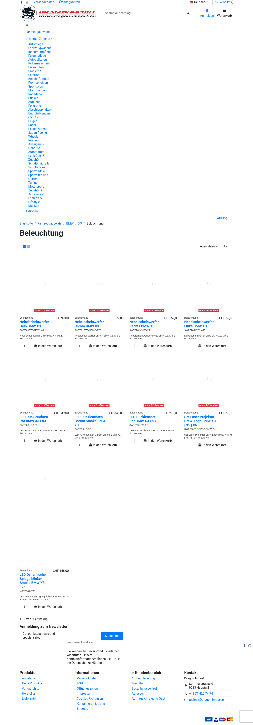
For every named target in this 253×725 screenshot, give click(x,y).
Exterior (33, 75)
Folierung (34, 106)
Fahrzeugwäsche (39, 48)
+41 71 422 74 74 (201, 693)
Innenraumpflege (39, 52)
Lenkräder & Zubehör (36, 157)
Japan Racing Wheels (37, 134)
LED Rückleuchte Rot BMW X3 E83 (142, 419)
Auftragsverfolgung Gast (148, 698)
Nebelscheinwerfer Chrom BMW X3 (89, 324)
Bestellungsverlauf (144, 688)
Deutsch (200, 2)
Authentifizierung (143, 678)
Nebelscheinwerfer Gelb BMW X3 (34, 324)
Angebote (28, 678)
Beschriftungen (38, 79)
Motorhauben (37, 90)
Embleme (34, 71)
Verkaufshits (30, 688)
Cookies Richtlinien (90, 698)
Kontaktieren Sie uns (91, 704)
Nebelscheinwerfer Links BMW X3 (199, 324)
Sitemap (82, 709)
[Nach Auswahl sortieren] (209, 246)
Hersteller (28, 693)
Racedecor (35, 94)
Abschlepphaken (39, 109)
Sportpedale (36, 171)
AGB (80, 683)
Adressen (138, 693)
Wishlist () (224, 2)
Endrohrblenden (39, 113)
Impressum (84, 693)
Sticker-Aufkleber (34, 100)
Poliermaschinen (39, 63)
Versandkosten (44, 2)
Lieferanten (29, 698)
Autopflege (35, 44)
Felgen (32, 121)
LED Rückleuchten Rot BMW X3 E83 (34, 419)
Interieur (34, 140)
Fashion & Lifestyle (35, 200)
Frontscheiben (38, 82)
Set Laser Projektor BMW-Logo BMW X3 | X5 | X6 (200, 421)
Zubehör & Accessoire (36, 192)
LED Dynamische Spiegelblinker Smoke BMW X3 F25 (33, 580)
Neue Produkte (32, 683)
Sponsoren (35, 86)
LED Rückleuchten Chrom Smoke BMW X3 (90, 421)
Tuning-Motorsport (36, 184)
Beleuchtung (36, 67)
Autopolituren (37, 59)
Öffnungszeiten (69, 2)
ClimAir (33, 117)
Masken (33, 206)
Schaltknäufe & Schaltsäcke (38, 165)
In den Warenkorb (47, 346)
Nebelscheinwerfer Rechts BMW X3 (144, 324)
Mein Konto (139, 683)
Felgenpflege (37, 56)
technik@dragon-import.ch (207, 700)
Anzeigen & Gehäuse (36, 146)
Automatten (36, 152)
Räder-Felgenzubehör (38, 127)
